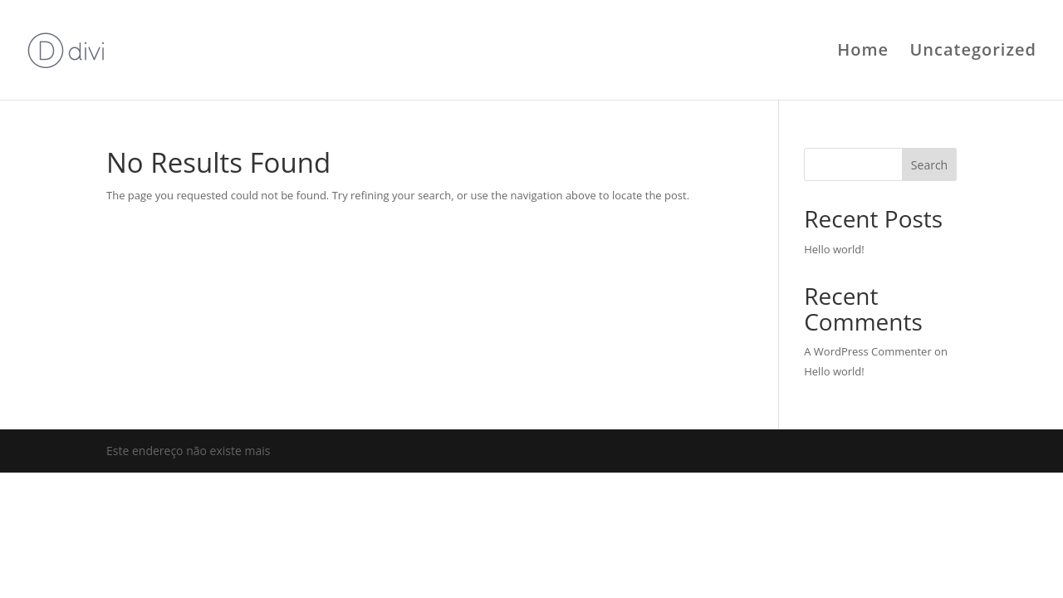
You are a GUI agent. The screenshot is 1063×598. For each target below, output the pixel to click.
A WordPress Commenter (868, 351)
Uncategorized (972, 52)
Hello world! (834, 249)
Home (863, 52)
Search (929, 165)
